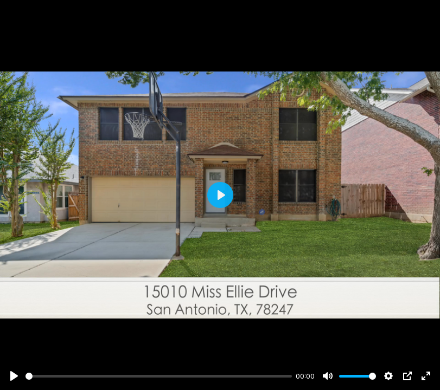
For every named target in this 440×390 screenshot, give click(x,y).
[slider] (158, 376)
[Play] (14, 376)
